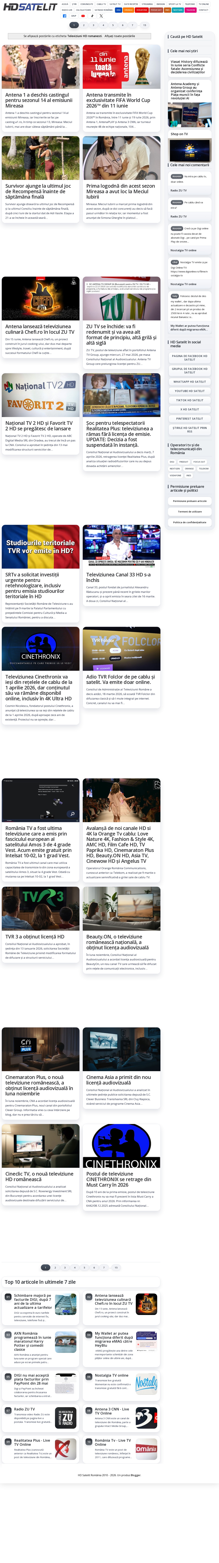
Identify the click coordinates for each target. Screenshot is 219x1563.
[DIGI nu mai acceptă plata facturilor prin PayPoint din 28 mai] (65, 1384)
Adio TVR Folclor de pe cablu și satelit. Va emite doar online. (120, 679)
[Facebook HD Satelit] (64, 16)
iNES (167, 10)
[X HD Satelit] (101, 16)
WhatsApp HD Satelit (190, 382)
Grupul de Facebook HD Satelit (190, 370)
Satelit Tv (115, 4)
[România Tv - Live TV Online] (146, 1449)
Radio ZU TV (24, 1409)
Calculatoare (83, 10)
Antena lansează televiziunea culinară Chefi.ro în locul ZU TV (39, 329)
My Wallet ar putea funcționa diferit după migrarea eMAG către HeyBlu (114, 1339)
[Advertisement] (81, 250)
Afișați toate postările (120, 36)
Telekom (190, 10)
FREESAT (183, 461)
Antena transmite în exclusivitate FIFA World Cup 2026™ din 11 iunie (118, 100)
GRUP (73, 15)
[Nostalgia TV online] (146, 1384)
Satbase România (104, 10)
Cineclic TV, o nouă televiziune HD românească (39, 1176)
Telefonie (190, 4)
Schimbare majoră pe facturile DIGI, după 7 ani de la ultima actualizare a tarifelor (33, 1301)
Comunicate (86, 4)
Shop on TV (179, 134)
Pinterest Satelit (189, 418)
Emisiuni (161, 4)
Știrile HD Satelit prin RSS (190, 429)
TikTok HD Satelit (190, 400)
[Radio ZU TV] (65, 1418)
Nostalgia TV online (111, 1375)
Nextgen (177, 10)
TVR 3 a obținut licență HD (34, 936)
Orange (128, 10)
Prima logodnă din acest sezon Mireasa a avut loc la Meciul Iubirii (120, 191)
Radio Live (67, 10)
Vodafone (141, 10)
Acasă (65, 4)
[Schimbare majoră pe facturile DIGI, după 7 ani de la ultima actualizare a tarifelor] (65, 1305)
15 (144, 25)
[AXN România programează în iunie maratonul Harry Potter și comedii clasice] (65, 1342)
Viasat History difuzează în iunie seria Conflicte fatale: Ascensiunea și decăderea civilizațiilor (189, 67)
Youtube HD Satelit (190, 391)
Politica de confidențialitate (189, 522)
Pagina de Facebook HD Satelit (189, 357)
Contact (203, 10)
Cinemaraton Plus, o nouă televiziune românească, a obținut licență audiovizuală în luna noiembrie (39, 1085)
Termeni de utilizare (190, 511)
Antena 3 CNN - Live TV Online (112, 1411)
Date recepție (131, 4)
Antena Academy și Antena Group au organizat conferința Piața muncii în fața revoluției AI (186, 91)
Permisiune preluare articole (190, 500)
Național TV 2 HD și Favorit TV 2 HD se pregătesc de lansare (39, 425)
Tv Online (204, 4)
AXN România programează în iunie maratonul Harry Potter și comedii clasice (32, 1341)
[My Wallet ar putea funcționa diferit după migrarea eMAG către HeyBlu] (146, 1342)
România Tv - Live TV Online (113, 1442)
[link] (41, 88)
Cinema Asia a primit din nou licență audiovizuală (118, 1079)
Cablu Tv (101, 4)
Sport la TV (175, 4)
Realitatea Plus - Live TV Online (32, 1442)
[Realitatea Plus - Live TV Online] (65, 1449)
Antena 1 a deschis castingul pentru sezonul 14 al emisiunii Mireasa (38, 100)
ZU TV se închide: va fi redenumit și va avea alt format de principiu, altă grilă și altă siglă (121, 334)
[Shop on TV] (190, 150)
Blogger (136, 1475)
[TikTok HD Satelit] (92, 16)
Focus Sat (156, 10)
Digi (172, 461)
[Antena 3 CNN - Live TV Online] (146, 1418)
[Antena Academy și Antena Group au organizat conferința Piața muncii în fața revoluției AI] (190, 114)
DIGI (119, 10)
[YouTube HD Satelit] (83, 16)
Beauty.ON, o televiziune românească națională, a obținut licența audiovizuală (117, 942)
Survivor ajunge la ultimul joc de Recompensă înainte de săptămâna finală (38, 191)
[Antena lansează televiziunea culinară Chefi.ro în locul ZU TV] (146, 1305)
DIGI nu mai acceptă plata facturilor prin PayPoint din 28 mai (31, 1379)
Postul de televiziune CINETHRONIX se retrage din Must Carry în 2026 (118, 1179)
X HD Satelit (190, 409)
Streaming (147, 4)
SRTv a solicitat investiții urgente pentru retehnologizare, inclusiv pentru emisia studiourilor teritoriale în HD (34, 585)
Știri (74, 4)
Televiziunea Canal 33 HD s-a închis (118, 577)
